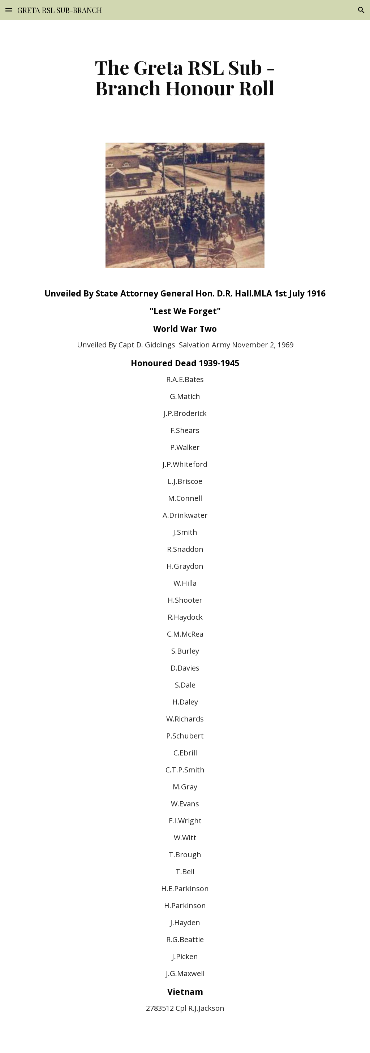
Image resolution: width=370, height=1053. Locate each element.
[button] (8, 10)
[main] (184, 77)
